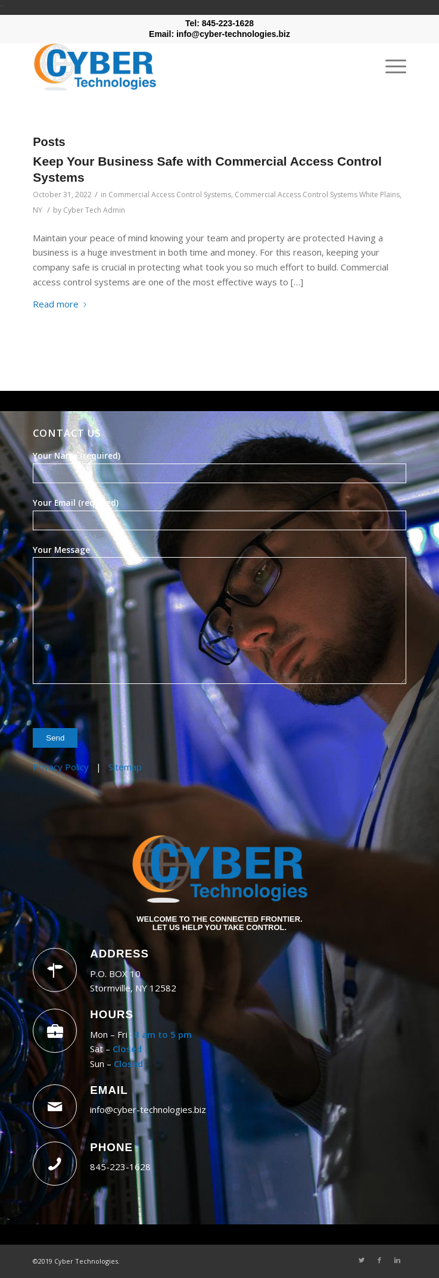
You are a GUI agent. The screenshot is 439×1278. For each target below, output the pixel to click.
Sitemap (125, 767)
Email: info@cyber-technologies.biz (219, 34)
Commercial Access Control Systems (169, 194)
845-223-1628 (120, 1167)
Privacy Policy (61, 767)
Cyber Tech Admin (94, 210)
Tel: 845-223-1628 (219, 23)
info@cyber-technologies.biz (148, 1109)
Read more (62, 304)
